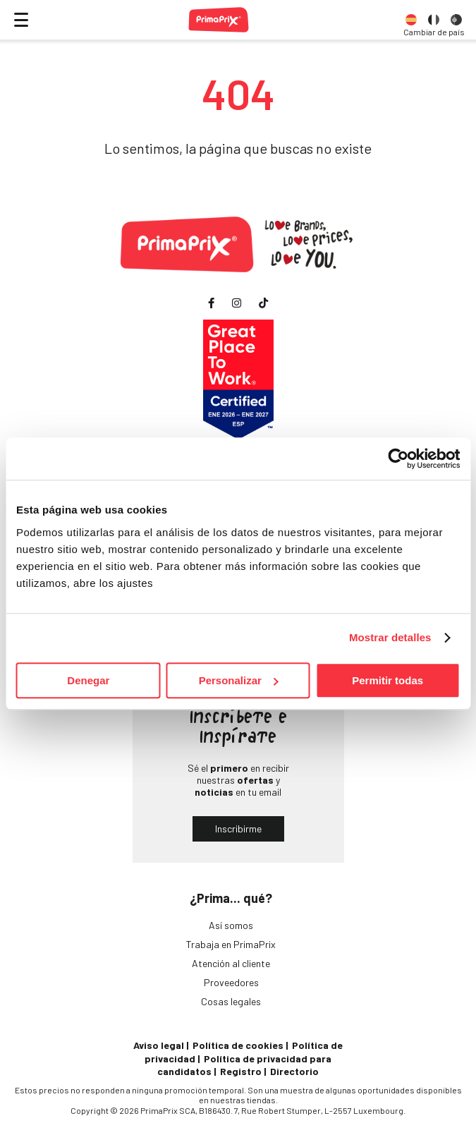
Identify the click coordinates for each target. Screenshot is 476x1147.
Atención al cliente (231, 963)
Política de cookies (238, 1045)
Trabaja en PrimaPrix (231, 944)
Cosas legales (231, 1001)
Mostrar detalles (390, 637)
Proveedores (231, 982)
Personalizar (239, 680)
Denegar (88, 680)
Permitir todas (387, 680)
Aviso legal (158, 1045)
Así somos (231, 925)
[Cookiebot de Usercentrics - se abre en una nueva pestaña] (398, 458)
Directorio (294, 1071)
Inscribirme (238, 829)
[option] (411, 19)
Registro (241, 1071)
